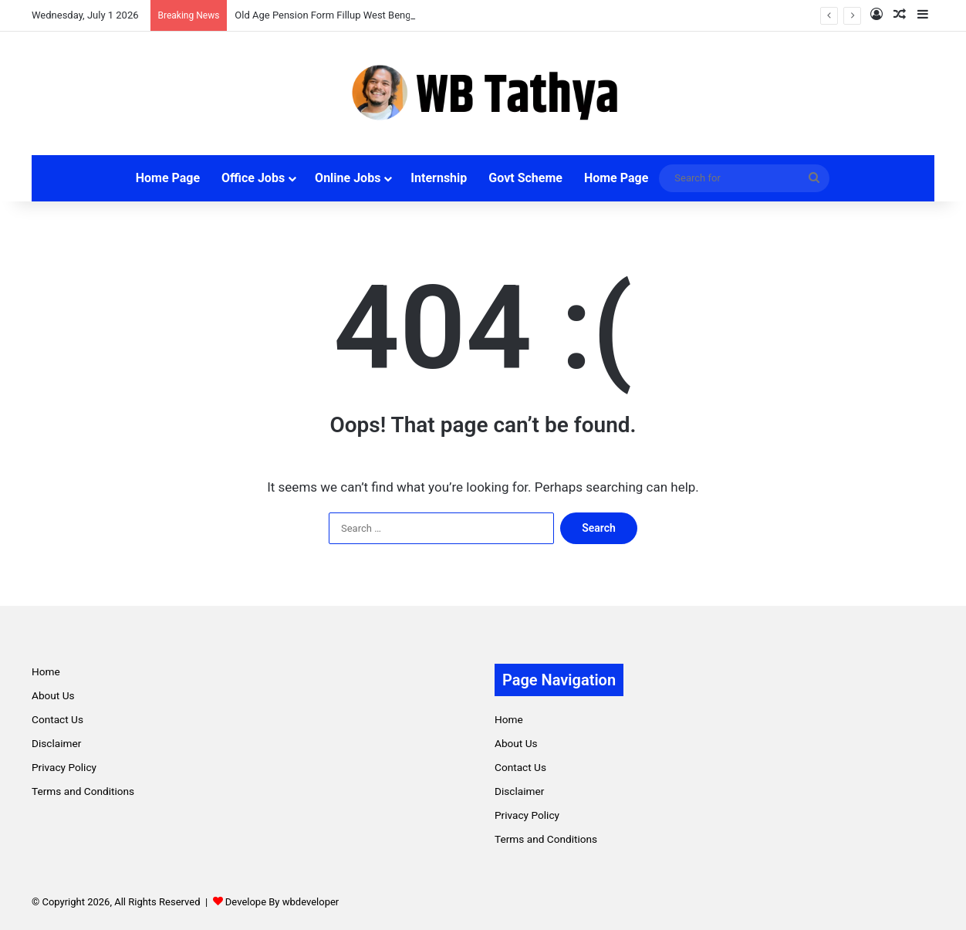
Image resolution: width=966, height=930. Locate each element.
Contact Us (57, 719)
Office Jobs (253, 178)
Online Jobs (347, 178)
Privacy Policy (64, 767)
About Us (53, 695)
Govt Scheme (525, 178)
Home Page (168, 178)
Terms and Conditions (83, 791)
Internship (438, 178)
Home (46, 671)
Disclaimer (56, 743)
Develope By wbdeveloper (282, 902)
